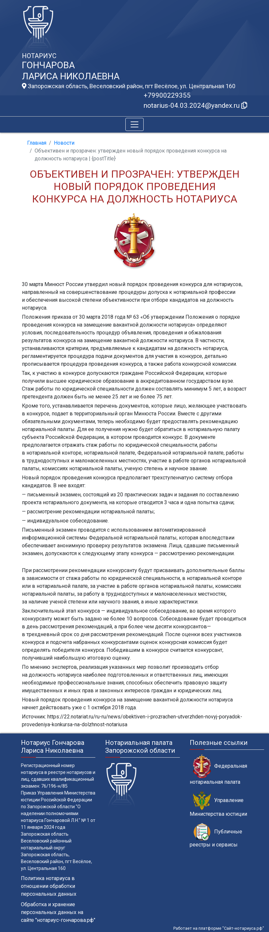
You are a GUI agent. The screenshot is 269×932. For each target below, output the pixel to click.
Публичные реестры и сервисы (216, 835)
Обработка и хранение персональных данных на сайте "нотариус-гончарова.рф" (58, 912)
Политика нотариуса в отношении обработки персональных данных (48, 886)
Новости (64, 143)
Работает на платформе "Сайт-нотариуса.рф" (218, 928)
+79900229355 (167, 95)
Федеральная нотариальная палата (218, 769)
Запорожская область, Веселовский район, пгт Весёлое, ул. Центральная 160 (128, 86)
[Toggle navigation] (134, 124)
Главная (36, 143)
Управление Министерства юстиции (218, 804)
